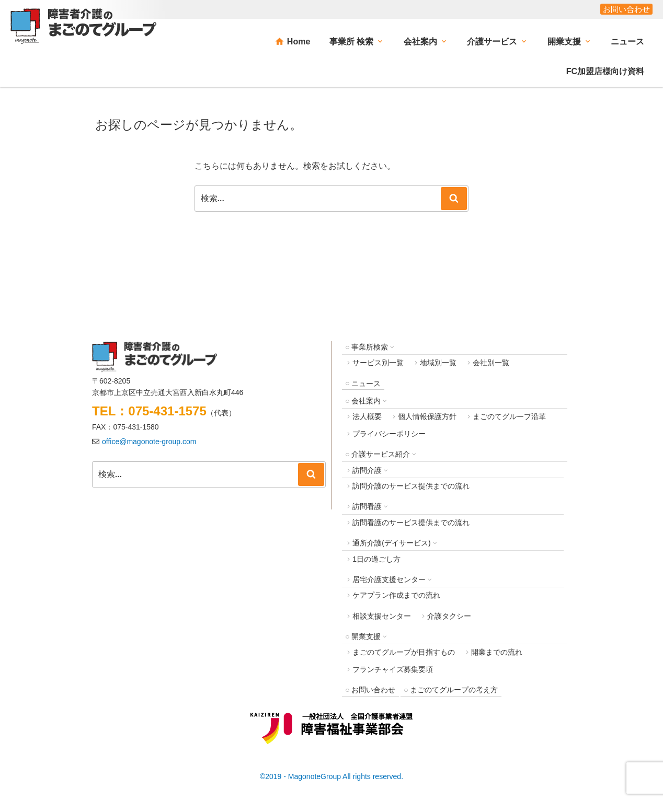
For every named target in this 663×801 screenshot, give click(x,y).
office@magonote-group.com (149, 441)
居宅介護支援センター (389, 579)
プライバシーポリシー (389, 433)
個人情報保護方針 (427, 416)
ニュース (627, 41)
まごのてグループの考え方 (454, 690)
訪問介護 (367, 470)
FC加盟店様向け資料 (605, 71)
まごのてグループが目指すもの (403, 652)
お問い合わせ (626, 9)
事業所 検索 (351, 41)
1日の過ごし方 (376, 559)
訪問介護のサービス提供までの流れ (411, 486)
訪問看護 (367, 506)
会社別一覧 (491, 362)
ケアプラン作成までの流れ (396, 595)
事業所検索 (369, 347)
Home (298, 41)
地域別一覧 (438, 362)
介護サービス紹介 (380, 454)
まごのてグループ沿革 (509, 416)
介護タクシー (449, 616)
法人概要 (367, 416)
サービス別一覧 (378, 362)
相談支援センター (381, 616)
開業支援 (564, 41)
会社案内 (420, 41)
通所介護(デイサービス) (391, 543)
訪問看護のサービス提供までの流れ (411, 522)
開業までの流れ (496, 652)
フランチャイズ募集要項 (392, 669)
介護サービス (492, 41)
